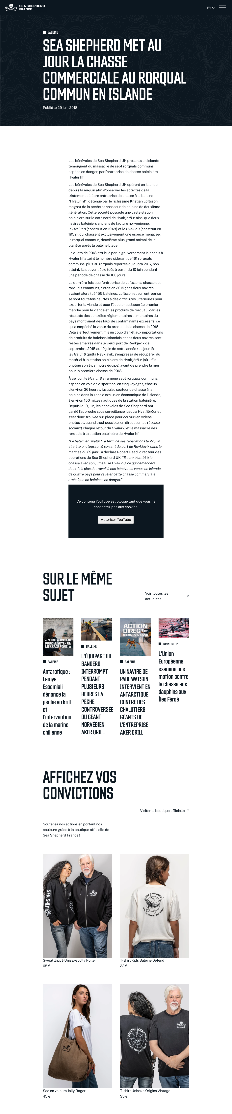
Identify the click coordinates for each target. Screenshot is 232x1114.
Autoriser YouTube (116, 519)
